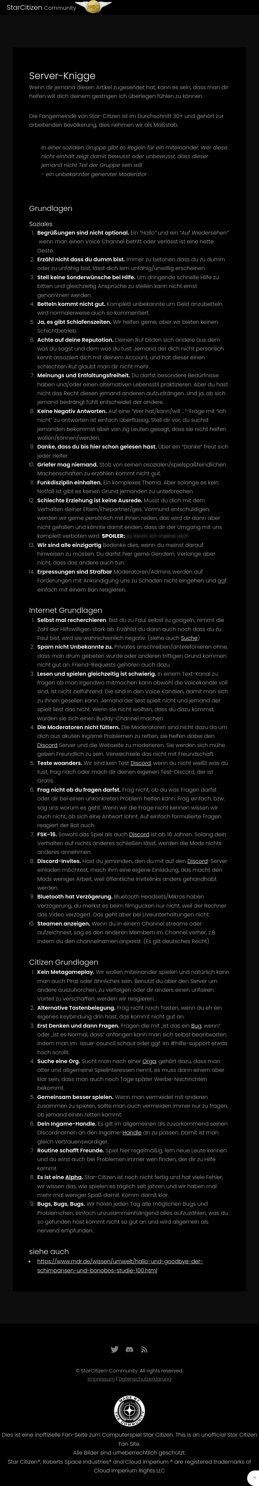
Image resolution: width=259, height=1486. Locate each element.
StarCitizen (41, 7)
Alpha (73, 1177)
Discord (47, 745)
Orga (149, 1061)
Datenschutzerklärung (145, 1378)
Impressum (101, 1378)
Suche (189, 638)
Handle (131, 1132)
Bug (196, 1026)
